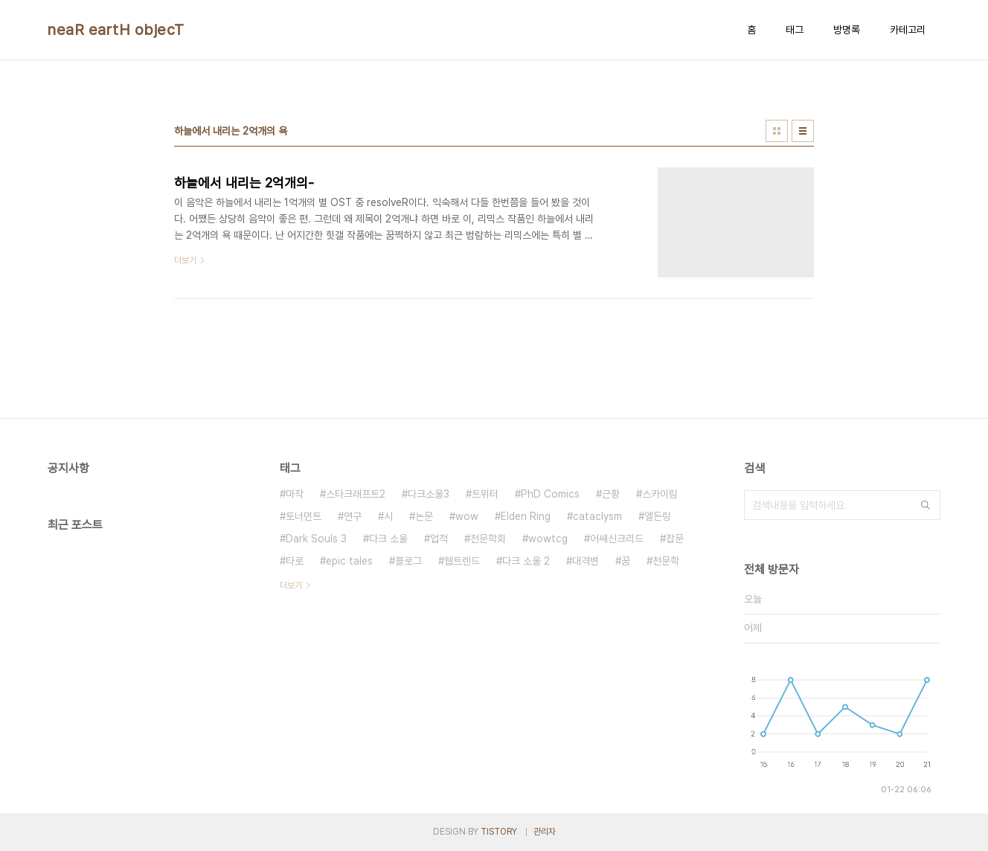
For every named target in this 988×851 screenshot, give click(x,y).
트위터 (485, 494)
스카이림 (660, 494)
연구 (353, 516)
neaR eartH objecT (116, 30)
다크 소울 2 (526, 561)
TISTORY (499, 831)
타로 (295, 561)
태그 (794, 30)
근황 (611, 494)
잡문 (675, 539)
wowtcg (548, 539)
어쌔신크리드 (617, 539)
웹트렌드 (462, 561)
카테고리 (908, 30)
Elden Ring (526, 516)
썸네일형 (777, 131)
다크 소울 (388, 539)
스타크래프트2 (355, 494)
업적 (439, 539)
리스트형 (803, 131)
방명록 (846, 30)
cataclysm (597, 516)
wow (466, 516)
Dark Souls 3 (316, 539)
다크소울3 (428, 494)
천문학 (665, 561)
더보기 (291, 585)
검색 (925, 505)
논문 (424, 516)
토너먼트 (303, 516)
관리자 (544, 831)
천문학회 (488, 539)
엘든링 (657, 516)
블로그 (408, 561)
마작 (295, 494)
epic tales (349, 561)
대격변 (585, 561)
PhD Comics (550, 494)
